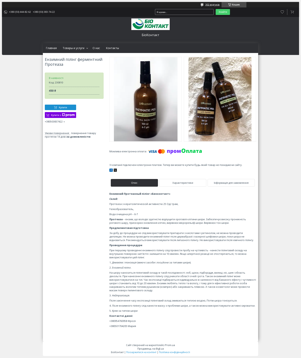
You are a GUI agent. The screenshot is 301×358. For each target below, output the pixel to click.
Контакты (112, 48)
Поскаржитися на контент (141, 352)
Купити (63, 107)
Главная (51, 48)
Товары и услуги (73, 48)
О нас (96, 48)
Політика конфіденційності (174, 352)
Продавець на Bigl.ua (150, 348)
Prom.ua (170, 345)
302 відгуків (212, 4)
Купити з (63, 115)
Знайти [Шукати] (223, 11)
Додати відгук (282, 12)
